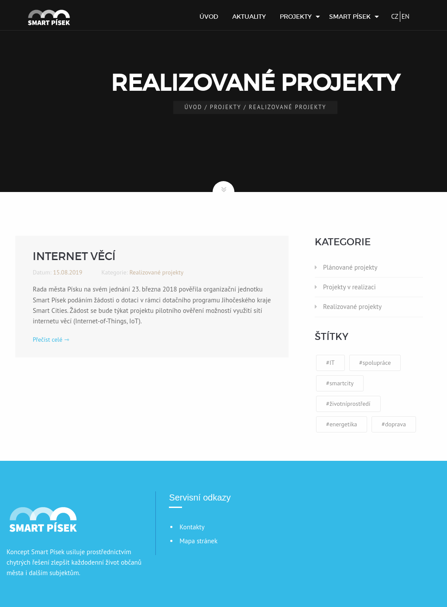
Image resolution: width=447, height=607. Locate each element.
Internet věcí (74, 256)
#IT (330, 363)
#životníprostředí (348, 404)
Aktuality (249, 17)
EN (405, 16)
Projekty (296, 17)
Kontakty (191, 527)
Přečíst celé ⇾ (51, 339)
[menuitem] (209, 16)
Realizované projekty (352, 306)
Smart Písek (350, 17)
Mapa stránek (198, 541)
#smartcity (340, 383)
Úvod (208, 17)
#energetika (341, 424)
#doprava (394, 424)
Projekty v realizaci (349, 287)
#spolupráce (375, 363)
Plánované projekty (350, 267)
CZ (395, 16)
